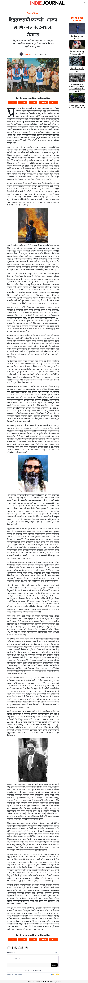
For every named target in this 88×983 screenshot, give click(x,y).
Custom (53, 102)
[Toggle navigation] (85, 2)
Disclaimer (38, 980)
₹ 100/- (43, 102)
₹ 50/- (33, 102)
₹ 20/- (23, 102)
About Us (30, 980)
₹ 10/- (12, 102)
